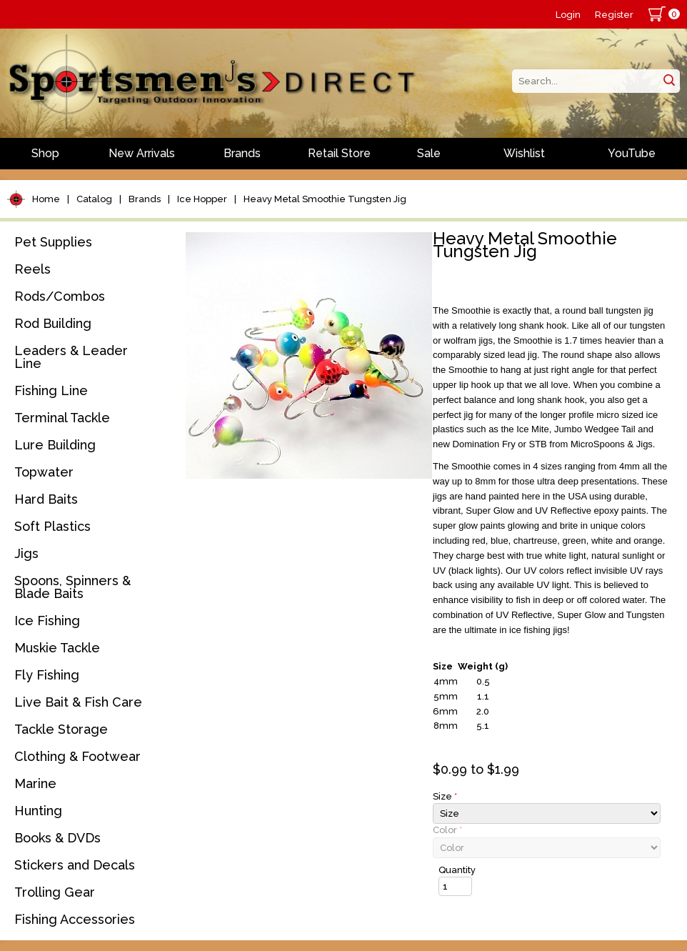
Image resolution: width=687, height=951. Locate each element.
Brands (242, 153)
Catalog (94, 199)
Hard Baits (46, 499)
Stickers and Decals (74, 864)
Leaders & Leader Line (71, 357)
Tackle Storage (61, 729)
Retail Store (339, 153)
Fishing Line (51, 390)
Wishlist (524, 153)
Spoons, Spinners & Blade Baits (72, 587)
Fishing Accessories (74, 919)
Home (46, 199)
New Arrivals (142, 153)
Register (614, 14)
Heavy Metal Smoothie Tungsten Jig (325, 199)
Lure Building (55, 444)
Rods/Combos (59, 296)
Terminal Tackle (62, 417)
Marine (35, 783)
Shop (45, 153)
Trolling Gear (54, 892)
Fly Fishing (46, 674)
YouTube (632, 153)
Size (445, 796)
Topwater (44, 471)
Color (447, 830)
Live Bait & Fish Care (78, 701)
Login (568, 14)
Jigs (26, 553)
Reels (32, 269)
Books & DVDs (57, 837)
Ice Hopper (202, 199)
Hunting (38, 810)
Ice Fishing (47, 620)
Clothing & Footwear (77, 756)
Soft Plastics (52, 526)
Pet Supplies (53, 241)
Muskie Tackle (57, 647)
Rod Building (52, 323)
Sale (429, 153)
